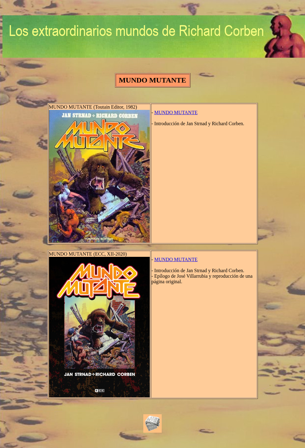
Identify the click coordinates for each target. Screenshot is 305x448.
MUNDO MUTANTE (176, 112)
